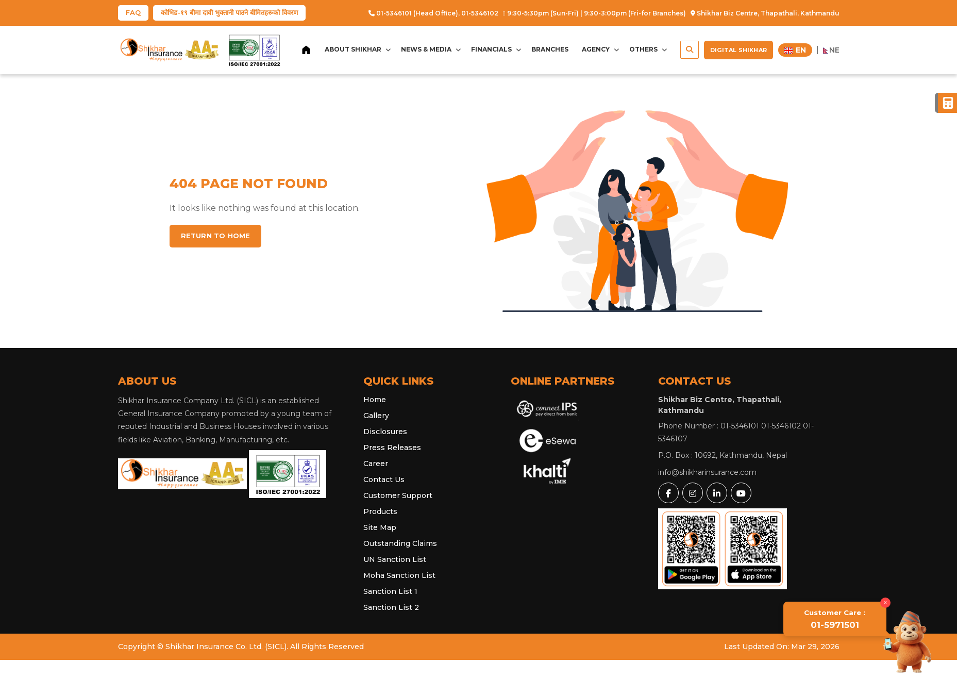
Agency (600, 49)
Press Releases (392, 447)
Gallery (376, 415)
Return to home (215, 235)
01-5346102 (479, 13)
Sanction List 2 (391, 607)
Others (648, 49)
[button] (689, 50)
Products (380, 511)
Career (375, 463)
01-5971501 (835, 620)
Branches (549, 49)
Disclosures (385, 431)
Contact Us (384, 479)
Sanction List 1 (390, 591)
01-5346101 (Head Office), (414, 13)
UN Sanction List (394, 559)
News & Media (431, 49)
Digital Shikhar (738, 50)
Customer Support (397, 495)
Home (374, 399)
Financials (496, 49)
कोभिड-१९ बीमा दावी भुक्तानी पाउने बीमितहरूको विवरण (229, 12)
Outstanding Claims (400, 543)
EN (795, 50)
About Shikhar (358, 49)
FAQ (133, 12)
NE (831, 50)
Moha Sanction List (399, 575)
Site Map (379, 527)
